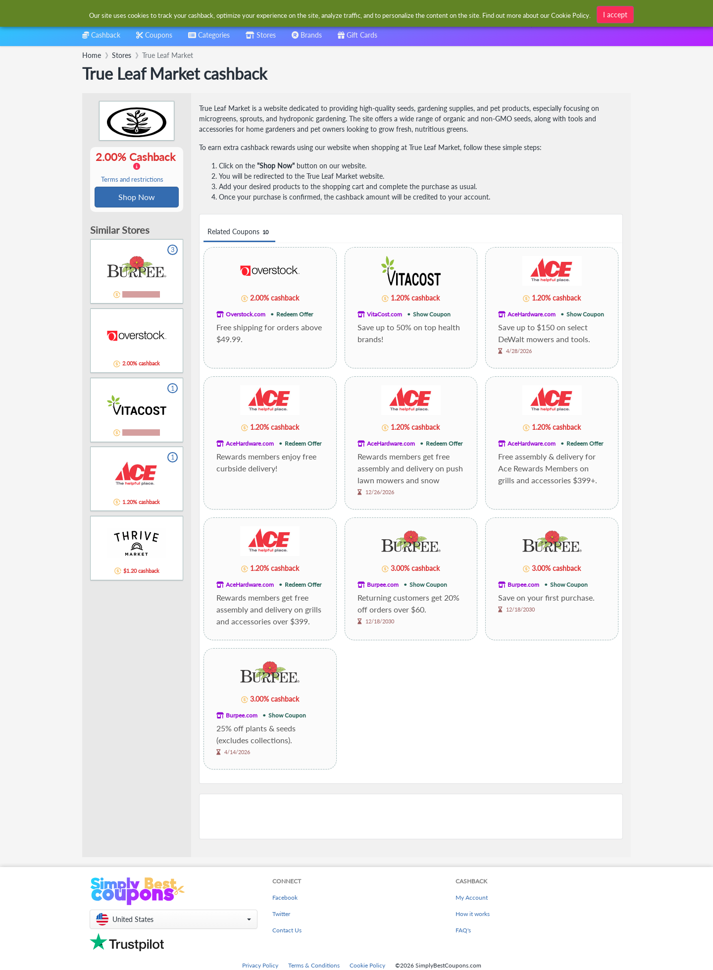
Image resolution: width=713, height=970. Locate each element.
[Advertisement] (411, 816)
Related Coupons (239, 232)
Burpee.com (383, 584)
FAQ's (463, 930)
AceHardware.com (532, 314)
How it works (473, 914)
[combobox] (209, 38)
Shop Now (136, 197)
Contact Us (287, 930)
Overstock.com (245, 314)
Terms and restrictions (132, 180)
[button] (173, 919)
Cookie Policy (367, 965)
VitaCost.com (384, 314)
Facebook (285, 897)
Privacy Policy (260, 965)
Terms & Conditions (314, 965)
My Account (472, 897)
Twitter (281, 914)
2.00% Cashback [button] (136, 167)
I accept (615, 14)
